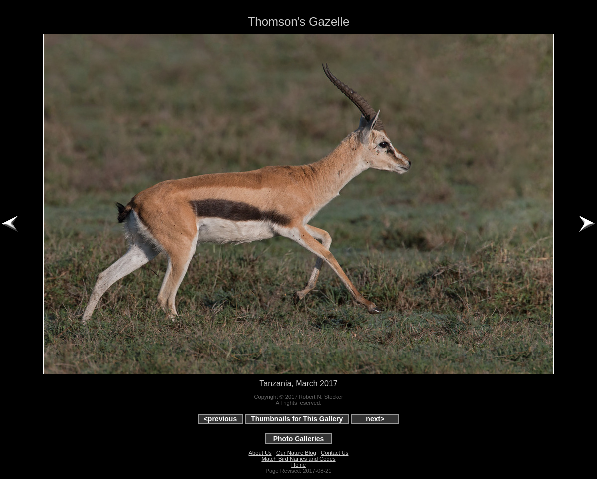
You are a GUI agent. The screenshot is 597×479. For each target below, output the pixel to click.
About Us (260, 453)
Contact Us (334, 453)
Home (298, 465)
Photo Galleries (298, 439)
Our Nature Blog (296, 453)
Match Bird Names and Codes (298, 459)
